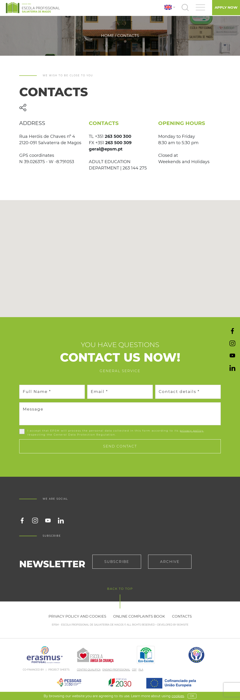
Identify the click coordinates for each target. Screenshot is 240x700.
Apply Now (226, 7)
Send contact (120, 446)
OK (192, 696)
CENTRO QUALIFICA (89, 669)
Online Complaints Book (139, 616)
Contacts (182, 616)
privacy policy (191, 430)
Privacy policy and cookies (77, 616)
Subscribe (116, 561)
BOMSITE (182, 624)
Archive (170, 561)
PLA (141, 669)
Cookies (178, 696)
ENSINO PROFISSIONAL (116, 669)
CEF (134, 669)
